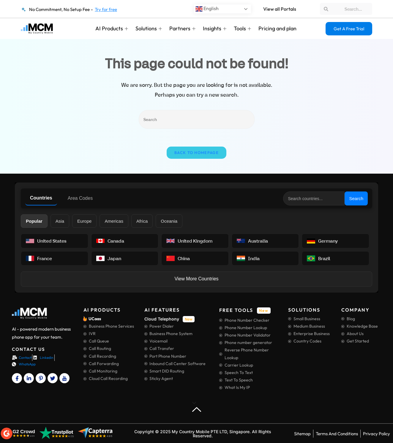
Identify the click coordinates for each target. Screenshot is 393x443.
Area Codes (80, 198)
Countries (41, 197)
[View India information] (265, 258)
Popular (34, 221)
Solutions (149, 28)
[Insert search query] (197, 119)
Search (356, 198)
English (207, 8)
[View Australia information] (265, 241)
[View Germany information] (335, 241)
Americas (114, 221)
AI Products (112, 28)
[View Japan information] (125, 258)
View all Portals (279, 9)
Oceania (169, 221)
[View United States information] (54, 241)
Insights (215, 28)
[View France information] (54, 258)
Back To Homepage (196, 152)
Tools (243, 28)
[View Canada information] (125, 241)
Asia (60, 221)
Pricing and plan (277, 28)
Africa (142, 221)
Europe (84, 221)
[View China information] (195, 258)
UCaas (95, 318)
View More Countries (196, 278)
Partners (183, 28)
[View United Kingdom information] (195, 241)
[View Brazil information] (335, 258)
